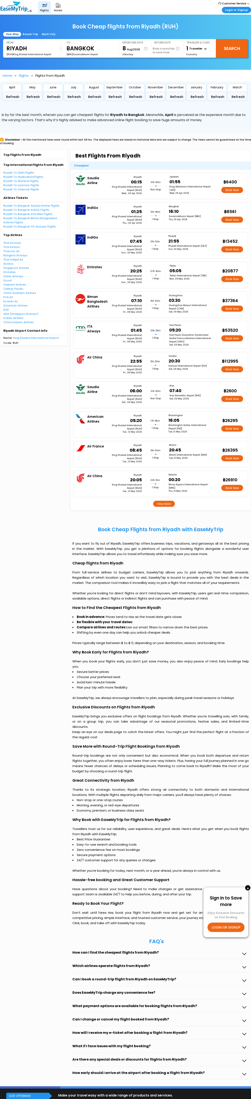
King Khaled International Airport (36, 338)
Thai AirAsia (11, 247)
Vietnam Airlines (14, 285)
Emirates (9, 272)
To (68, 42)
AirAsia (8, 264)
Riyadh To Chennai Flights (21, 189)
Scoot (7, 280)
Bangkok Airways (15, 255)
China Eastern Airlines (18, 322)
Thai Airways (12, 243)
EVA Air (8, 297)
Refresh (12, 96)
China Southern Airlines (19, 293)
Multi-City (48, 34)
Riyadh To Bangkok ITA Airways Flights (29, 227)
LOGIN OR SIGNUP (226, 927)
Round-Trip (30, 34)
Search (232, 48)
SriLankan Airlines (15, 305)
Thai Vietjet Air (13, 260)
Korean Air (10, 301)
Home (7, 75)
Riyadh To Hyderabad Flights (23, 177)
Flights (24, 75)
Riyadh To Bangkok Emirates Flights (28, 214)
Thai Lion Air (11, 251)
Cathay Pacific (13, 289)
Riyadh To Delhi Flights (18, 173)
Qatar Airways (13, 276)
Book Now (232, 190)
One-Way (12, 34)
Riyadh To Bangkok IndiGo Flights (26, 210)
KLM (6, 310)
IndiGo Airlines (13, 318)
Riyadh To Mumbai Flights (20, 181)
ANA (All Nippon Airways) (20, 314)
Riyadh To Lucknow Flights (21, 185)
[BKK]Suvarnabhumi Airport (82, 54)
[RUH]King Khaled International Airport (28, 54)
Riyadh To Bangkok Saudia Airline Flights (31, 206)
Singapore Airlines (16, 268)
